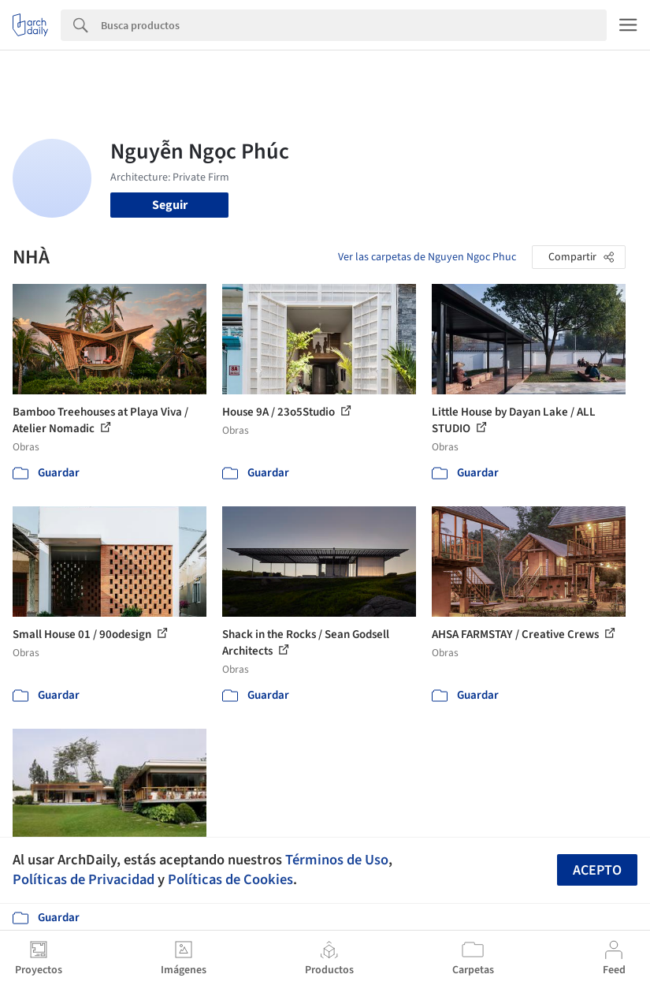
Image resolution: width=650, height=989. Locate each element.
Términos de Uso (336, 859)
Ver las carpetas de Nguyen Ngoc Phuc (427, 257)
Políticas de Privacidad (83, 879)
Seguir (170, 205)
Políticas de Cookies (230, 879)
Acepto (597, 870)
